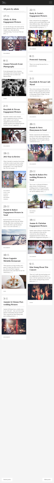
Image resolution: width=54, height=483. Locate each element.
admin (16, 9)
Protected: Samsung (38, 60)
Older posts (47, 479)
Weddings (5, 199)
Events (5, 98)
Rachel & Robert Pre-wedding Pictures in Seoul (39, 178)
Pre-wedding (6, 197)
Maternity (5, 194)
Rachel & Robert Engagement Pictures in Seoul (13, 213)
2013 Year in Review (11, 157)
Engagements (6, 53)
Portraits (5, 195)
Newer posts (7, 479)
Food (8, 192)
